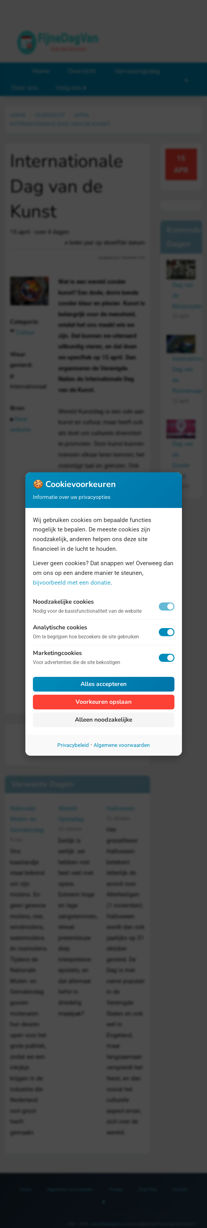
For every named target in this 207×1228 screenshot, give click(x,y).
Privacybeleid (73, 745)
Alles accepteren (103, 684)
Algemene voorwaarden (122, 745)
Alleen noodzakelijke (103, 720)
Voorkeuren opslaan (103, 702)
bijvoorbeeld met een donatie (72, 582)
